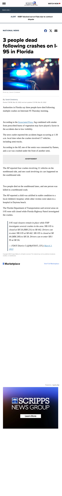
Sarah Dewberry (12, 99)
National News (11, 30)
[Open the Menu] (4, 3)
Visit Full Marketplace (51, 264)
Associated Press (25, 122)
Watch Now (54, 3)
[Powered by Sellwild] (55, 385)
